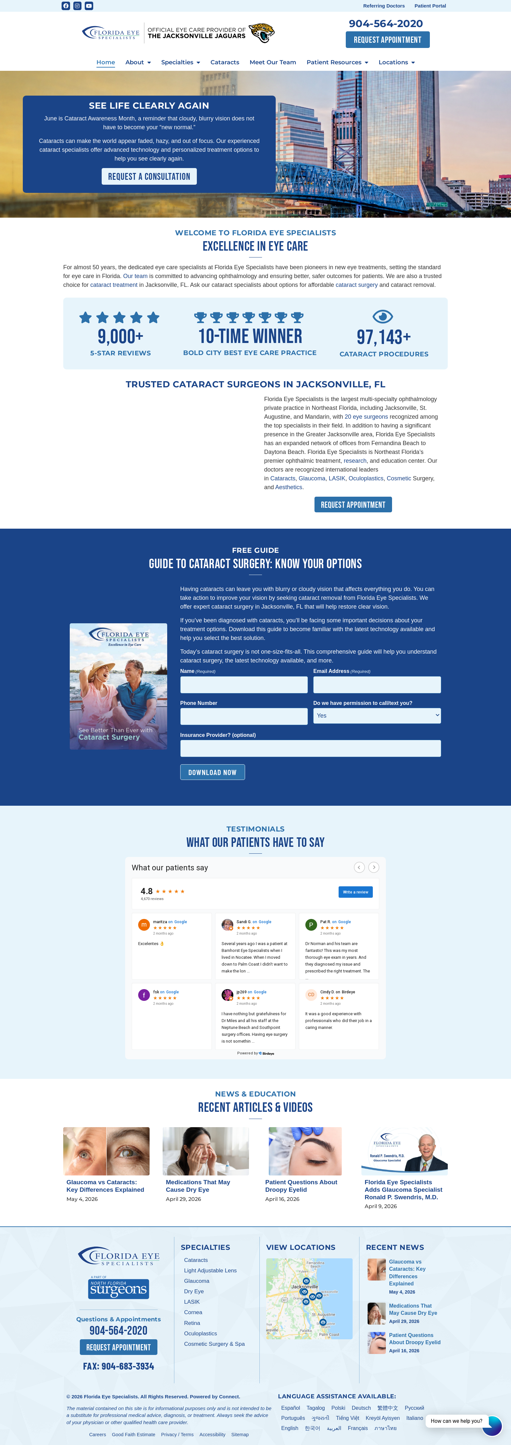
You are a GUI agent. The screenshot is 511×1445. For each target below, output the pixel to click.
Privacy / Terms (177, 1434)
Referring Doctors (384, 5)
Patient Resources (337, 62)
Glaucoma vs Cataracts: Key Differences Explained (105, 1186)
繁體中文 (387, 1408)
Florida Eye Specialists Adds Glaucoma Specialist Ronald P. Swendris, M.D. (404, 1190)
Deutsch (361, 1408)
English (289, 1428)
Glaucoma (312, 478)
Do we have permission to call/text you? (362, 703)
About (138, 62)
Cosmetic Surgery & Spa (214, 1344)
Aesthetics (288, 487)
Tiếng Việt (347, 1418)
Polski (338, 1408)
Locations (397, 62)
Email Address (341, 672)
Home (105, 62)
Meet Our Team (273, 62)
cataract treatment (114, 285)
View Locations (301, 1247)
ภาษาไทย (385, 1428)
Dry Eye (194, 1291)
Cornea (193, 1312)
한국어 (312, 1428)
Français (358, 1428)
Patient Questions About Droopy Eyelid (301, 1186)
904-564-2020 (386, 23)
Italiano (414, 1418)
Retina (192, 1323)
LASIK (337, 478)
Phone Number (198, 703)
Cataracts (225, 62)
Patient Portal (430, 5)
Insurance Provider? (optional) (218, 735)
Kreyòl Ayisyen (383, 1418)
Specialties (180, 62)
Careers (97, 1434)
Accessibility (212, 1434)
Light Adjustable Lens (210, 1270)
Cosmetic (399, 478)
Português (293, 1418)
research (355, 461)
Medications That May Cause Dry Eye (198, 1186)
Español (290, 1408)
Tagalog (316, 1408)
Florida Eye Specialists (111, 1396)
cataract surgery (357, 285)
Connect (229, 1396)
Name (197, 672)
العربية (334, 1428)
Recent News (395, 1247)
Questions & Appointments (118, 1319)
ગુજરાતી (320, 1418)
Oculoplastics (366, 478)
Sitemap (240, 1434)
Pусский (414, 1408)
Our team (135, 276)
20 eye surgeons (367, 416)
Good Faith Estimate (133, 1434)
